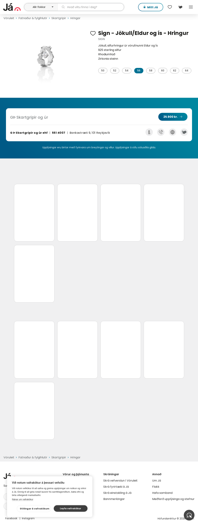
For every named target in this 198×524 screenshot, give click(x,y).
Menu (191, 7)
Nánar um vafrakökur (22, 499)
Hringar (75, 18)
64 (186, 70)
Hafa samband (162, 493)
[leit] (91, 7)
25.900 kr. (170, 117)
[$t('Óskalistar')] (170, 7)
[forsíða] (13, 7)
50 (102, 70)
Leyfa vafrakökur (70, 508)
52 (114, 70)
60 (162, 70)
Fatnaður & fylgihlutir (32, 18)
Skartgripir (58, 18)
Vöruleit (9, 18)
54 (126, 70)
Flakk (155, 487)
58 (150, 70)
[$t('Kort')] (180, 7)
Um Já (156, 481)
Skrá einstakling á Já (117, 493)
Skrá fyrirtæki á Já (116, 487)
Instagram (28, 518)
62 (174, 70)
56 (138, 70)
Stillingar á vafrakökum (35, 508)
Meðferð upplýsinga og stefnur (173, 499)
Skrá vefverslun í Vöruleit (120, 481)
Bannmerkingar (114, 499)
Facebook (11, 518)
